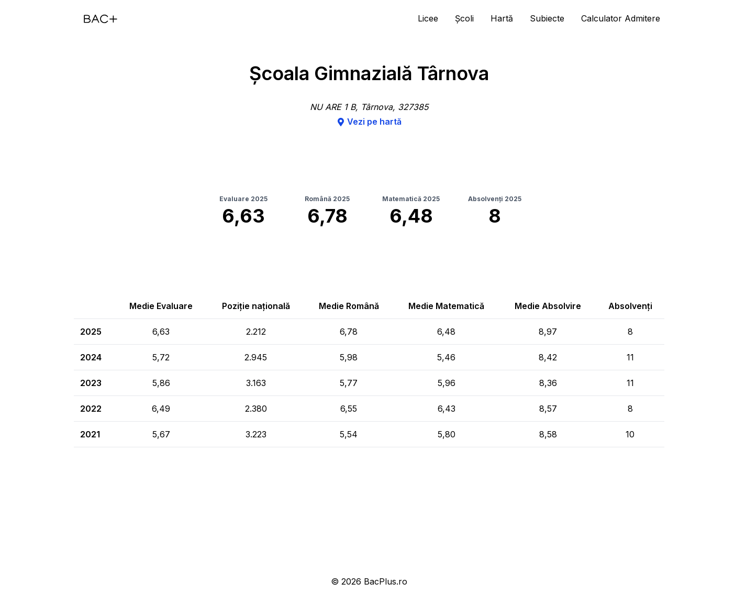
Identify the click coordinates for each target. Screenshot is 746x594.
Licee (428, 18)
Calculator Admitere (620, 18)
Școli (464, 18)
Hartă (502, 18)
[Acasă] (100, 18)
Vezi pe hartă (369, 121)
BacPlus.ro (385, 581)
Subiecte (547, 18)
